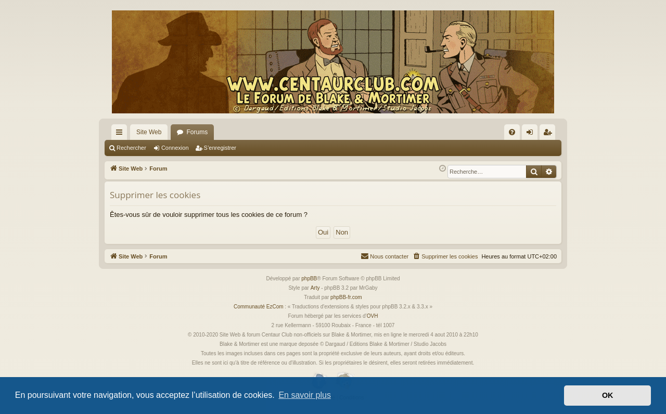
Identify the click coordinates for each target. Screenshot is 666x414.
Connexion (175, 148)
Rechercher (131, 148)
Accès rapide (121, 134)
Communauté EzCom (259, 306)
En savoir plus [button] (304, 395)
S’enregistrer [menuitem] (549, 134)
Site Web (148, 132)
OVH (372, 316)
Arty (315, 288)
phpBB (309, 278)
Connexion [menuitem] (532, 134)
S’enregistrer (220, 148)
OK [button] (607, 395)
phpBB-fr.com (346, 297)
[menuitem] (512, 132)
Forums (197, 132)
